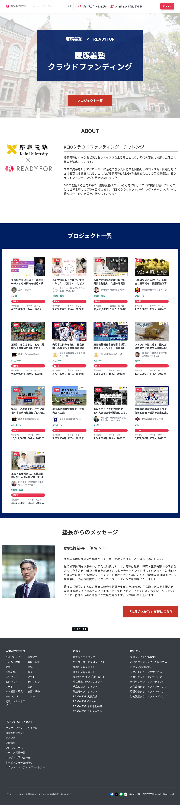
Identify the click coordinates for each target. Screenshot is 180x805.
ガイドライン (40, 794)
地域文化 (10, 671)
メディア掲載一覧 (15, 752)
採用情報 (10, 742)
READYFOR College (84, 701)
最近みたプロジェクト (85, 657)
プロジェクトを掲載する (143, 657)
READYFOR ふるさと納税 (87, 706)
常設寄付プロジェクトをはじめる (148, 662)
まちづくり (12, 676)
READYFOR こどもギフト (87, 711)
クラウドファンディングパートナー (25, 767)
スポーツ (32, 696)
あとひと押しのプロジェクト (89, 662)
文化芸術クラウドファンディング (148, 686)
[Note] (125, 794)
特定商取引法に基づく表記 (59, 794)
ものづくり (12, 681)
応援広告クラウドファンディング (148, 691)
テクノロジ (34, 681)
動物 (8, 666)
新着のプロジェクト (84, 666)
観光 (30, 671)
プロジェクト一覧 (90, 101)
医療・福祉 (34, 662)
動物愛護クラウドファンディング (148, 696)
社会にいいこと (14, 657)
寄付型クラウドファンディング (147, 681)
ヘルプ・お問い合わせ (18, 757)
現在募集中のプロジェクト (87, 681)
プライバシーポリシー (15, 794)
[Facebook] (112, 794)
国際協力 (32, 657)
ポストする (79, 629)
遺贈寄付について (15, 732)
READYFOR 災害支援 (85, 696)
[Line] (121, 794)
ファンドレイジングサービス (146, 671)
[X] (116, 794)
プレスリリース (14, 747)
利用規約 (30, 794)
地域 (30, 666)
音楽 (30, 686)
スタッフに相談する (141, 666)
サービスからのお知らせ (19, 762)
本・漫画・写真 (14, 691)
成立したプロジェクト (85, 686)
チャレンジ (12, 696)
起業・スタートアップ (15, 703)
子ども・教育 (13, 662)
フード (31, 676)
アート (9, 686)
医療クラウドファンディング (146, 676)
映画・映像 (34, 691)
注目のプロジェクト (84, 671)
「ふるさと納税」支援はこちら (150, 612)
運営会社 (10, 737)
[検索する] (69, 6)
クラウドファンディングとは (22, 728)
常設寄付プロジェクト (85, 691)
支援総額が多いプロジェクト (89, 676)
